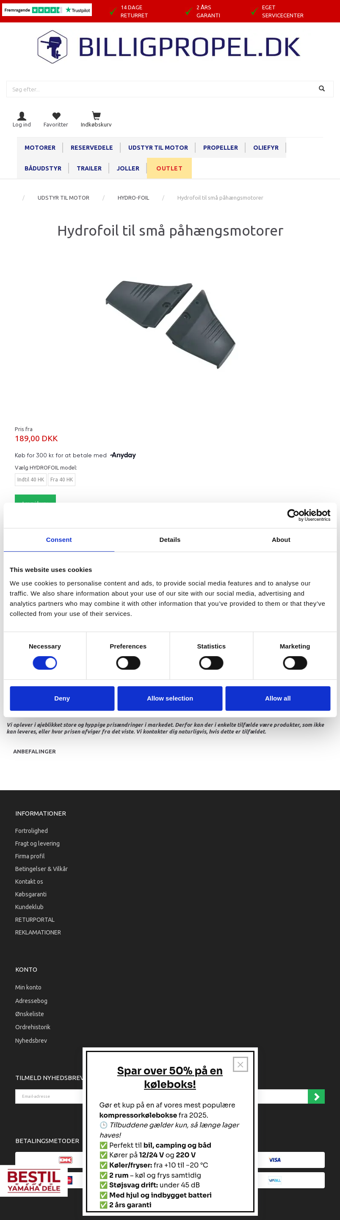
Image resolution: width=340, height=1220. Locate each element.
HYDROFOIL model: (46, 467)
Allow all (278, 698)
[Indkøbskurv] (96, 120)
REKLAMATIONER (38, 932)
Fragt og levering (37, 843)
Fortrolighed (31, 830)
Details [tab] (170, 539)
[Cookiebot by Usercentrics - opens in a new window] (293, 515)
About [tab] (281, 539)
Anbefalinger (34, 751)
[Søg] (323, 89)
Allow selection (170, 698)
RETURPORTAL (35, 919)
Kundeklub (29, 907)
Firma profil (30, 856)
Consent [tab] (59, 539)
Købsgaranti (31, 894)
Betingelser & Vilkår (41, 869)
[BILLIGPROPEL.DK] (170, 46)
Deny (62, 698)
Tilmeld (316, 1096)
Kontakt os (29, 881)
